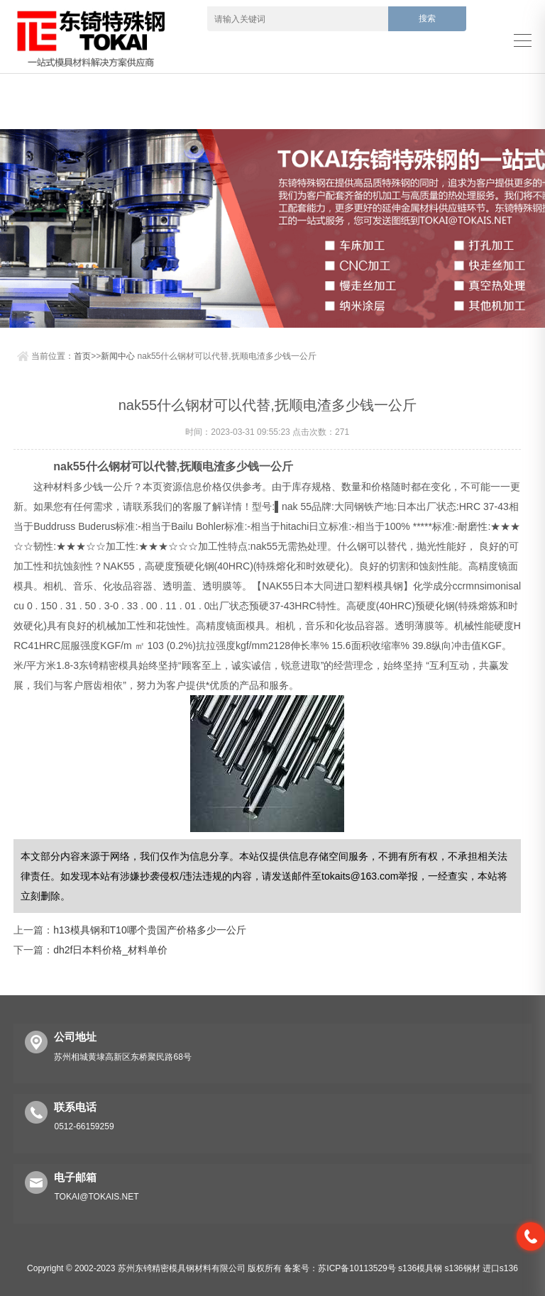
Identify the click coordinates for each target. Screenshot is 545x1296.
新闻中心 (118, 356)
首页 (82, 356)
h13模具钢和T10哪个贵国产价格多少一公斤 (149, 930)
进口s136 (500, 1268)
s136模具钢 (420, 1268)
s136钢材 (462, 1268)
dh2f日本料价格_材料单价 (110, 950)
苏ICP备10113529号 (356, 1268)
